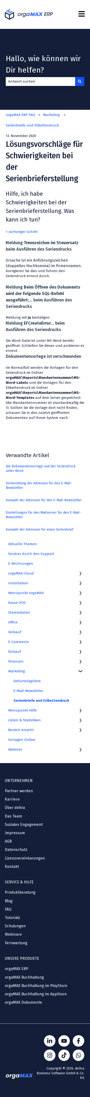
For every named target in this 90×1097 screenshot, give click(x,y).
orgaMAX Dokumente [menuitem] (23, 1002)
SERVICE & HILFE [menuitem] (19, 882)
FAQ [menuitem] (8, 909)
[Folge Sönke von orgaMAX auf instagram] (49, 1055)
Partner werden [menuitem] (19, 791)
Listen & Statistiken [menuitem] (24, 720)
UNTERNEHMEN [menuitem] (19, 780)
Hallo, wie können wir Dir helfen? (43, 64)
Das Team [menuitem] (13, 816)
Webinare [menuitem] (13, 934)
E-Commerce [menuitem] (18, 642)
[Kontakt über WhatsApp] (78, 1055)
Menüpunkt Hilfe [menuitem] (22, 710)
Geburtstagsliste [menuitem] (27, 681)
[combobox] (40, 81)
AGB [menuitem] (8, 841)
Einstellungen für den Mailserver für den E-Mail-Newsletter (43, 515)
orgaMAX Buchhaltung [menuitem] (24, 977)
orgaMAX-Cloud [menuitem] (21, 573)
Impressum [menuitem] (15, 833)
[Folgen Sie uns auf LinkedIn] (49, 1041)
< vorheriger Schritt (22, 232)
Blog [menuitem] (8, 901)
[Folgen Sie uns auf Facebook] (78, 1041)
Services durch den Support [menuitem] (31, 554)
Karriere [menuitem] (12, 799)
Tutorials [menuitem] (12, 917)
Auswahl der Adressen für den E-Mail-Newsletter (44, 500)
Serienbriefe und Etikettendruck (32, 125)
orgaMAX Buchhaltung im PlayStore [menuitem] (36, 985)
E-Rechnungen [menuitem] (20, 563)
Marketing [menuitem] (16, 671)
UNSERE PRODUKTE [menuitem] (22, 958)
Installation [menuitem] (18, 583)
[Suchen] (79, 81)
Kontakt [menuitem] (12, 866)
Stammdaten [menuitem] (19, 612)
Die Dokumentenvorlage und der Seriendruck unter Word (41, 468)
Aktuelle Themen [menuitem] (22, 544)
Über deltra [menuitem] (15, 807)
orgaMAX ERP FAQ (20, 115)
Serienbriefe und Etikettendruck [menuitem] (41, 700)
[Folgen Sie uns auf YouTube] (64, 1041)
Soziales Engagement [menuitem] (24, 824)
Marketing (51, 115)
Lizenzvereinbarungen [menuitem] (25, 858)
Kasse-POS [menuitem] (17, 603)
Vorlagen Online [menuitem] (21, 740)
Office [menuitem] (13, 622)
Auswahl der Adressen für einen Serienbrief (39, 529)
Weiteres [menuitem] (15, 749)
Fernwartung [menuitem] (16, 943)
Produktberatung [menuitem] (20, 892)
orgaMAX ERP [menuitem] (16, 968)
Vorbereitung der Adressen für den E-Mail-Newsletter (39, 485)
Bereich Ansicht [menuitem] (21, 730)
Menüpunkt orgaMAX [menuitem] (26, 593)
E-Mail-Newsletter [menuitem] (28, 691)
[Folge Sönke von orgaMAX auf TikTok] (64, 1055)
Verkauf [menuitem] (14, 632)
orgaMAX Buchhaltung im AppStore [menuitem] (36, 994)
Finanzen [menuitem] (16, 661)
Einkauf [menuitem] (14, 651)
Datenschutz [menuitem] (16, 849)
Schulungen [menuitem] (15, 926)
